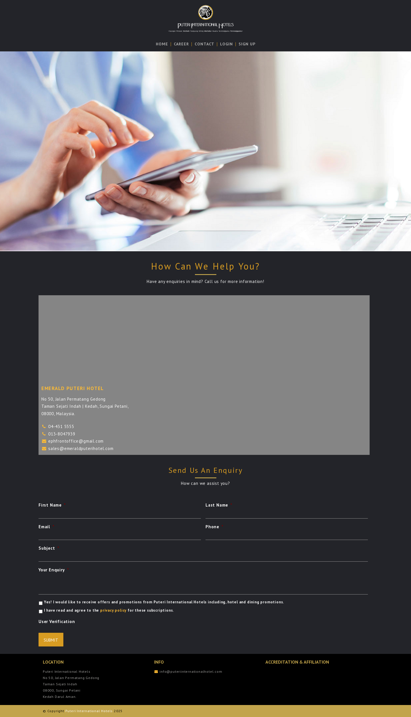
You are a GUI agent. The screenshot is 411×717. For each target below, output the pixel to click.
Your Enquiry (54, 570)
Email (47, 526)
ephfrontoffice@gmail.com (76, 441)
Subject (49, 548)
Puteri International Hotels (89, 711)
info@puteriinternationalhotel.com (191, 671)
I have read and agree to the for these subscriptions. (109, 610)
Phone (214, 526)
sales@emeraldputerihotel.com (80, 448)
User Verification (57, 621)
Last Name (219, 505)
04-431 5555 (61, 426)
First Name (52, 505)
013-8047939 (61, 434)
